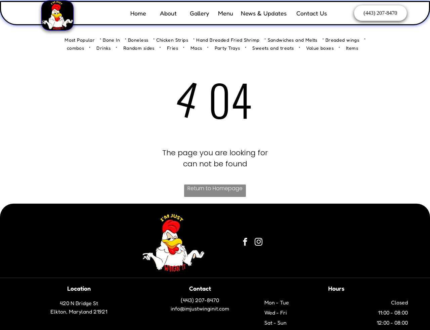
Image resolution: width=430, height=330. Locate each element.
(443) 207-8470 (200, 300)
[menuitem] (82, 39)
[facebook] (245, 242)
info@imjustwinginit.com (200, 308)
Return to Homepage (215, 188)
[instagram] (258, 242)
